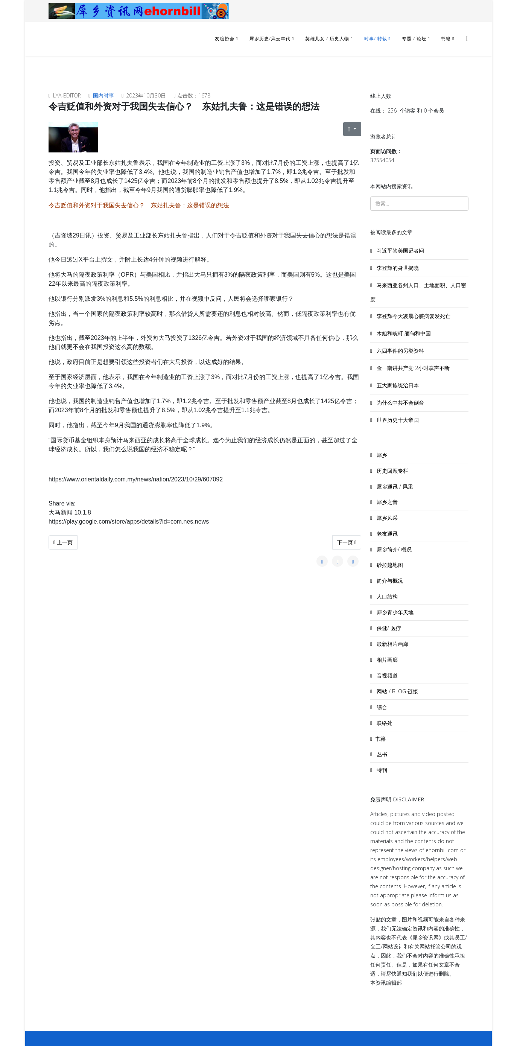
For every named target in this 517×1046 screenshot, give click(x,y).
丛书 (381, 754)
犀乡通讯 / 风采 (394, 486)
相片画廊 (386, 659)
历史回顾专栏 (391, 470)
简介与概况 (389, 580)
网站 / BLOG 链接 (396, 691)
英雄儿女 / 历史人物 (328, 38)
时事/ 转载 (375, 38)
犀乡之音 (386, 501)
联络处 (383, 722)
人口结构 (386, 596)
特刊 (381, 769)
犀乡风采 (386, 517)
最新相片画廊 (391, 643)
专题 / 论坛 (414, 38)
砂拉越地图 (389, 564)
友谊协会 (224, 38)
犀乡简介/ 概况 (393, 549)
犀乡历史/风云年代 (270, 38)
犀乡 (381, 454)
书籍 (446, 38)
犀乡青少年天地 (394, 612)
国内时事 (103, 95)
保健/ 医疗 (388, 628)
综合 (381, 707)
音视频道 (386, 675)
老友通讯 (386, 533)
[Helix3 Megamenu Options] (467, 38)
